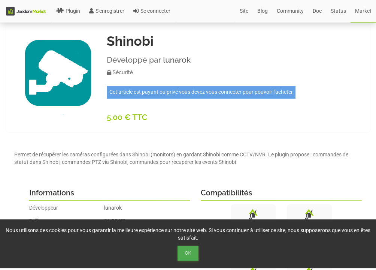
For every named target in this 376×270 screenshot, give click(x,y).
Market (363, 11)
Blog (262, 11)
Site (244, 11)
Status (338, 11)
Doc (317, 11)
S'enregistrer (106, 11)
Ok (188, 253)
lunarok (177, 59)
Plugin (68, 11)
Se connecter (151, 11)
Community (290, 11)
